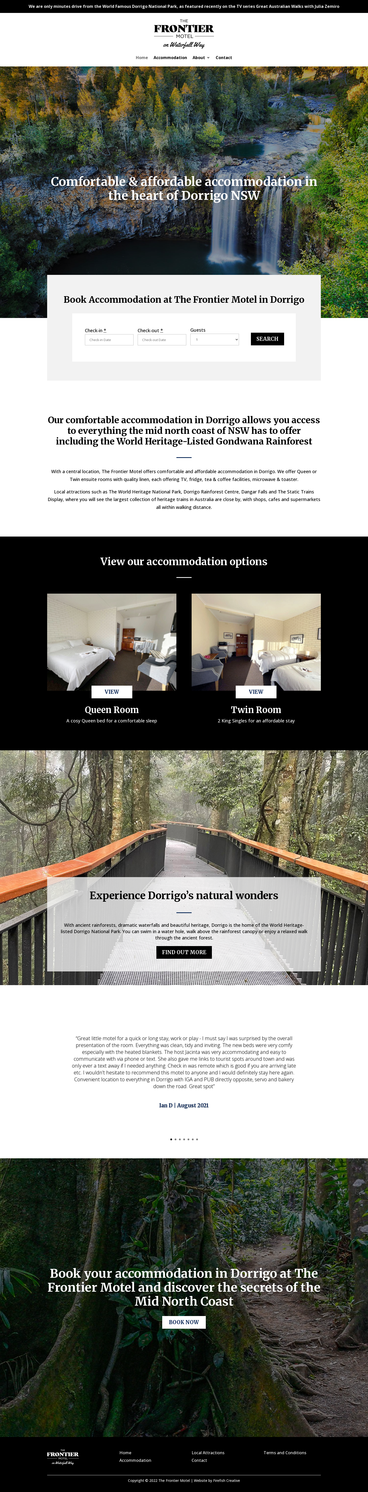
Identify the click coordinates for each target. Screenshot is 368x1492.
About (199, 58)
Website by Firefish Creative (217, 1480)
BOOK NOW (184, 1322)
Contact (224, 58)
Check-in (95, 330)
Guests (198, 330)
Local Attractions (208, 1452)
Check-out (150, 330)
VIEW (112, 692)
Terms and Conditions (285, 1452)
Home (142, 58)
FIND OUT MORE (184, 952)
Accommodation (170, 58)
